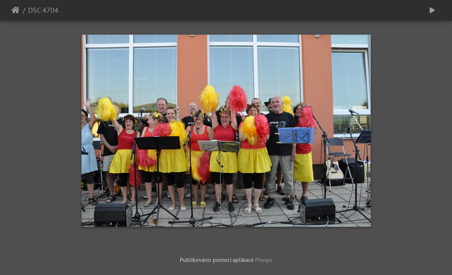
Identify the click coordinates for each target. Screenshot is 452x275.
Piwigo (263, 259)
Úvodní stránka (15, 10)
